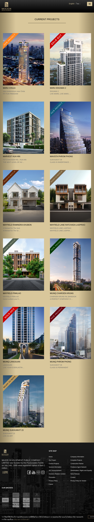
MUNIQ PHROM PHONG (60, 362)
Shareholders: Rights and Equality (81, 470)
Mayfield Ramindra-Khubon (17, 225)
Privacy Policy (53, 481)
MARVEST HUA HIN (11, 156)
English (71, 4)
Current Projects (54, 463)
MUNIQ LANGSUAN (11, 362)
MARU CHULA (9, 88)
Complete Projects (76, 460)
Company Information (77, 457)
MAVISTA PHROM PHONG (61, 156)
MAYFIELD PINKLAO (12, 293)
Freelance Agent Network (78, 467)
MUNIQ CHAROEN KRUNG (62, 293)
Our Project (52, 460)
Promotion (52, 477)
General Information (55, 467)
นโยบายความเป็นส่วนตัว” (22, 519)
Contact (72, 477)
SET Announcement (55, 470)
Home (51, 457)
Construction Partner (76, 463)
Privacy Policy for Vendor (78, 481)
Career (51, 484)
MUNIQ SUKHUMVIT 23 (13, 430)
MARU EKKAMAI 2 (58, 88)
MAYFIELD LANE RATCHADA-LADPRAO (67, 225)
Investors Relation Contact (57, 474)
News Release (75, 474)
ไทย (77, 4)
